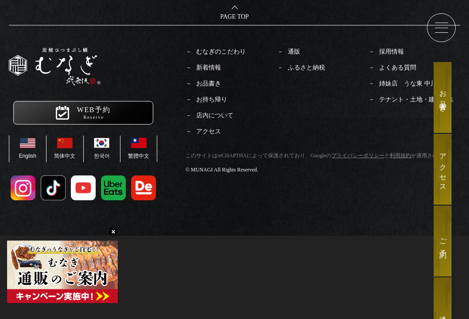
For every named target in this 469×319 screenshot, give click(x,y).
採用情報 (391, 51)
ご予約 (443, 241)
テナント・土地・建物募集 (416, 99)
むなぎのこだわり (221, 51)
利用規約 (400, 155)
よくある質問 (397, 67)
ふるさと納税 (306, 67)
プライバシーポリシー (357, 155)
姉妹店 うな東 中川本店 (414, 83)
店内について (214, 115)
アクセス (208, 131)
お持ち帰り (211, 99)
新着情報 (208, 67)
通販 (294, 51)
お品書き (208, 83)
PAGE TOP (234, 16)
